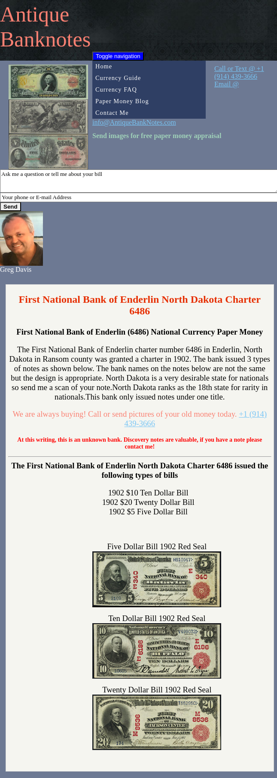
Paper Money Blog (122, 101)
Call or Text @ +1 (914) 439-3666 (239, 72)
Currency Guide (118, 77)
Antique (34, 14)
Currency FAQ (116, 89)
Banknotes (45, 39)
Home (103, 66)
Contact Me (112, 112)
